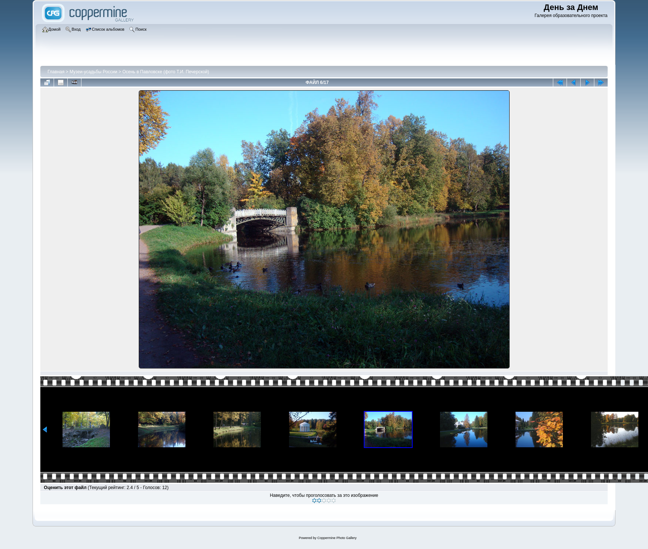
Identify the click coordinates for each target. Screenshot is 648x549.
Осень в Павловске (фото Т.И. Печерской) (165, 71)
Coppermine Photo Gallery (336, 538)
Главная (56, 71)
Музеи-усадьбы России (93, 71)
